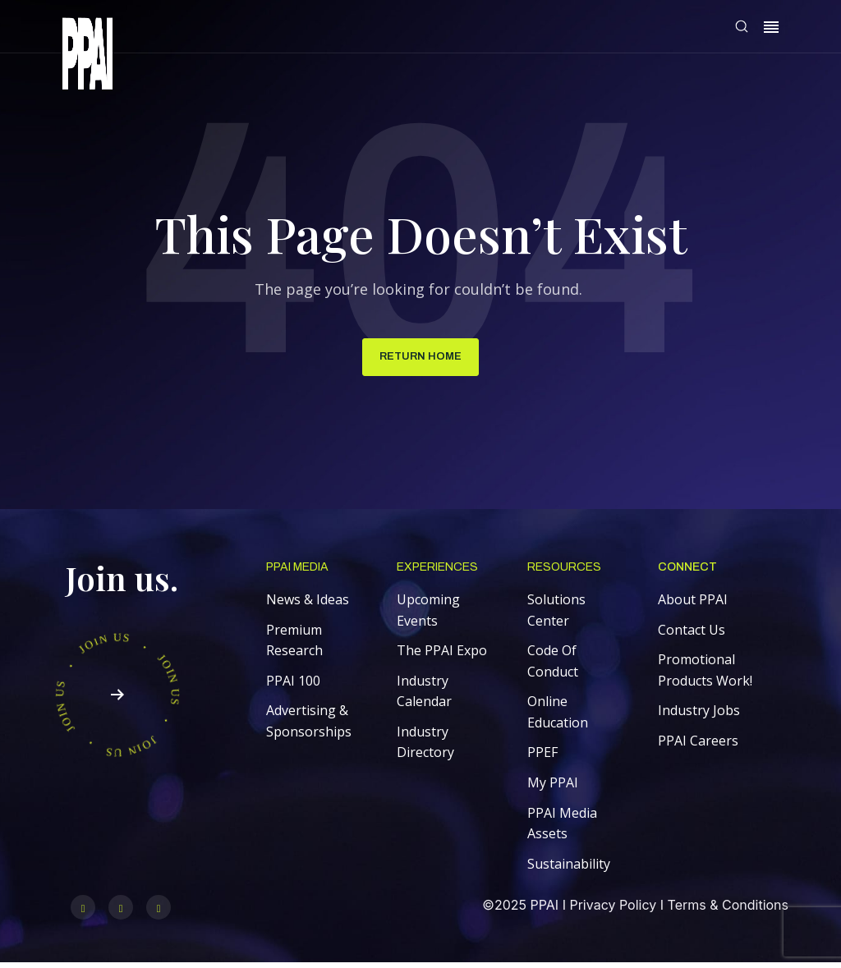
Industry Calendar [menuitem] (424, 695)
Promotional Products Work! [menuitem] (705, 674)
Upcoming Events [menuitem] (428, 614)
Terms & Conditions (728, 909)
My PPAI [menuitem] (552, 787)
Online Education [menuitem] (557, 716)
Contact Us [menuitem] (691, 634)
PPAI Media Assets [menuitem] (562, 827)
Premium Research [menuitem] (294, 644)
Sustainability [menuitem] (568, 868)
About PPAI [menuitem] (693, 603)
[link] (87, 56)
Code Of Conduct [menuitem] (552, 665)
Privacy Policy (612, 909)
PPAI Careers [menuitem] (698, 745)
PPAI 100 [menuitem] (293, 685)
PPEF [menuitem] (542, 757)
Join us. (122, 581)
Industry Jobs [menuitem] (699, 714)
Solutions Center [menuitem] (556, 614)
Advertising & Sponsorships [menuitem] (309, 725)
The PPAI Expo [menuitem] (442, 654)
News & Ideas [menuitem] (307, 603)
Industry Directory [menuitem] (425, 746)
